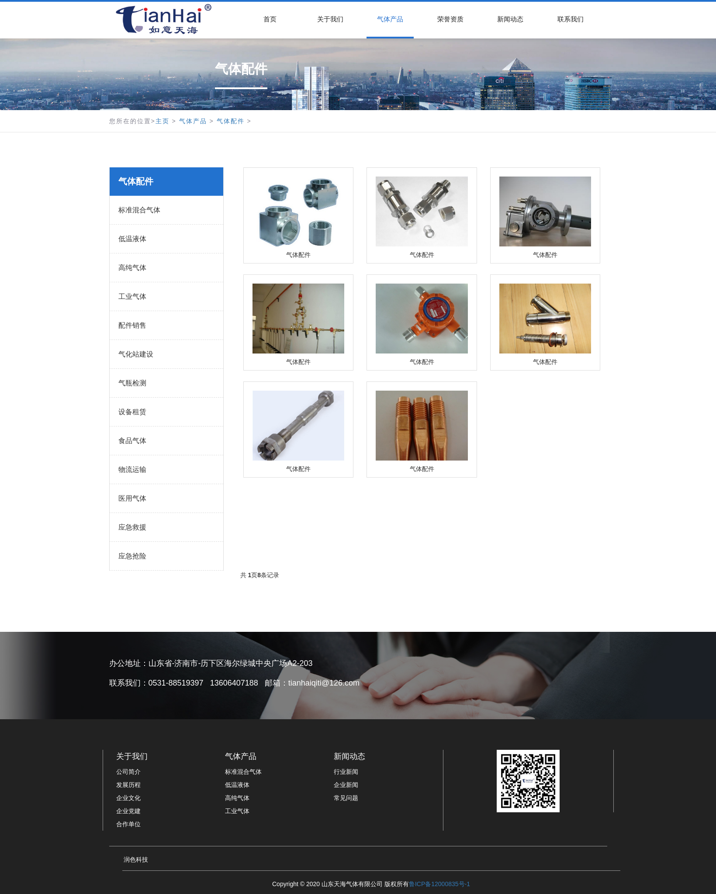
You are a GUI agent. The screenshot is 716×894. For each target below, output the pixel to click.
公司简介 (128, 771)
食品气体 (132, 440)
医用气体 (132, 498)
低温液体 (132, 239)
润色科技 (136, 859)
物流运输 (132, 469)
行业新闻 (346, 771)
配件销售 (132, 325)
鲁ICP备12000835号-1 (439, 883)
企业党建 (128, 810)
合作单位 (128, 824)
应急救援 (132, 527)
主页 (162, 121)
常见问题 (346, 797)
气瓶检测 (132, 383)
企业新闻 (346, 784)
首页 (270, 19)
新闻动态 (510, 19)
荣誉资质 (450, 19)
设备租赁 (132, 412)
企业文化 (128, 797)
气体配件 (231, 121)
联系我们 (570, 19)
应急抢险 (132, 556)
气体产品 (390, 19)
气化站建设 (135, 354)
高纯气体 (132, 267)
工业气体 (132, 296)
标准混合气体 (139, 210)
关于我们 (330, 19)
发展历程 (128, 784)
